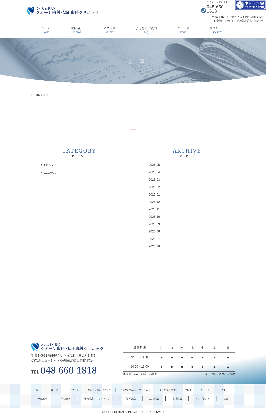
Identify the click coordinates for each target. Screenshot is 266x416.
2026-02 (154, 187)
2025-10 (154, 216)
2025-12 (154, 202)
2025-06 (154, 246)
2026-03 (154, 179)
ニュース (50, 172)
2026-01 (154, 194)
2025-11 (154, 209)
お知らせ (50, 165)
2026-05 (154, 164)
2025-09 (154, 224)
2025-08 (154, 231)
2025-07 (154, 239)
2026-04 (154, 172)
